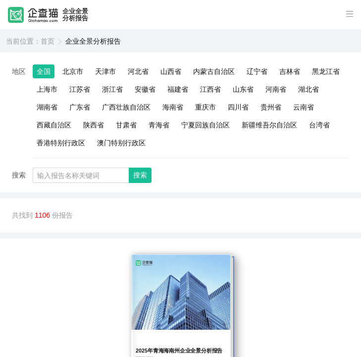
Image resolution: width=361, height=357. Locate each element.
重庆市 (205, 107)
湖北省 (308, 89)
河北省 (138, 71)
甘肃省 (126, 125)
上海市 (47, 89)
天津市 (105, 71)
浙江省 (112, 89)
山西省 (170, 71)
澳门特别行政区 (121, 143)
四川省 (238, 107)
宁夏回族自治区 (205, 125)
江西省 (210, 89)
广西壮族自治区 (126, 107)
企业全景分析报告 (75, 15)
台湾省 (319, 125)
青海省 (159, 125)
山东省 (243, 89)
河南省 (275, 89)
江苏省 (79, 89)
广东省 (79, 107)
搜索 (140, 175)
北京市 (72, 71)
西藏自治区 (54, 125)
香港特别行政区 (61, 143)
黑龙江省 (326, 71)
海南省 (172, 107)
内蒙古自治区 (214, 71)
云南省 (303, 107)
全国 (44, 71)
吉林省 (289, 71)
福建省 (177, 89)
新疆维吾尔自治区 (269, 125)
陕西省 (93, 125)
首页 (47, 41)
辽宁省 (257, 71)
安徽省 (145, 89)
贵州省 (270, 107)
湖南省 (47, 107)
